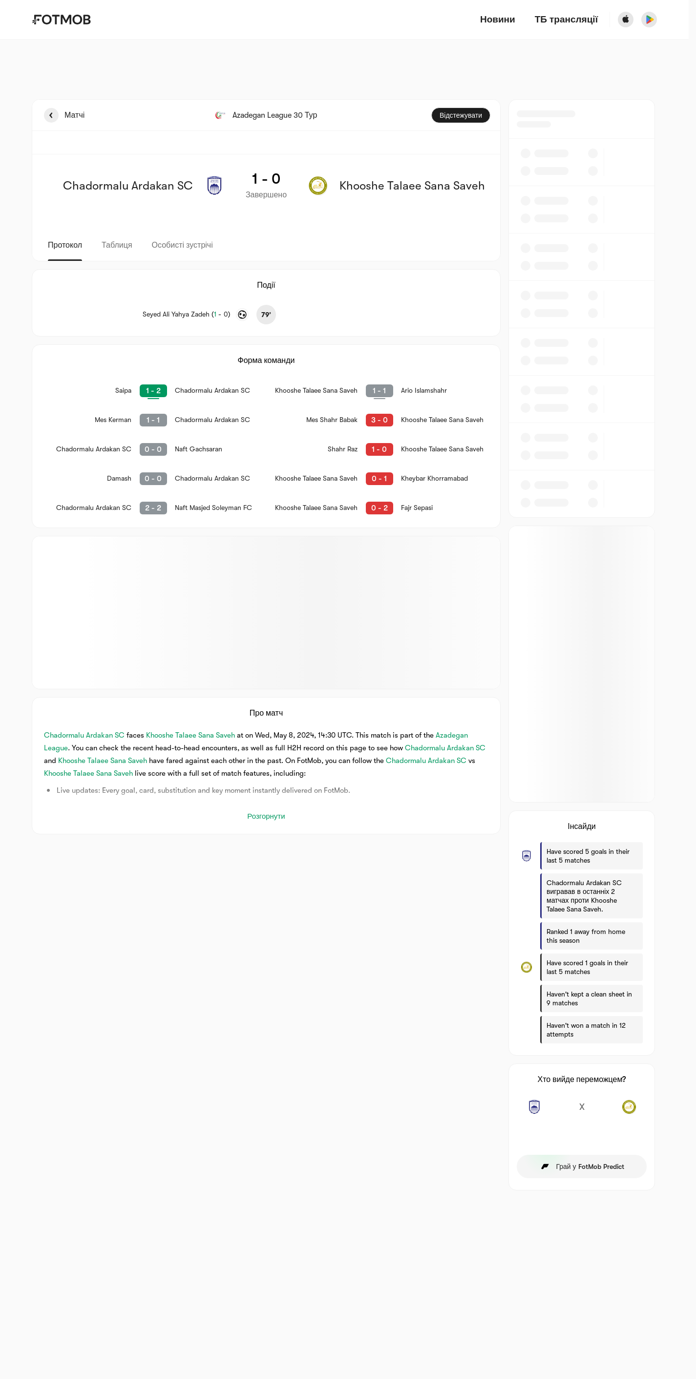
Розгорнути (266, 816)
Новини (497, 19)
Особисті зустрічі (182, 245)
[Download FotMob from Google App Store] (649, 19)
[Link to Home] (61, 19)
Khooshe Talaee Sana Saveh (190, 735)
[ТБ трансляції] (566, 19)
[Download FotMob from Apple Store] (625, 19)
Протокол (65, 245)
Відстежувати (461, 115)
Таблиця (117, 245)
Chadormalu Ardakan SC (84, 735)
